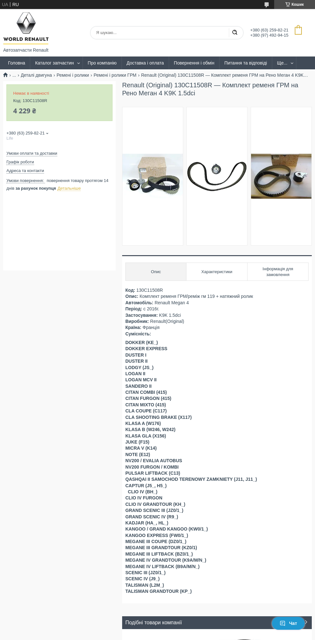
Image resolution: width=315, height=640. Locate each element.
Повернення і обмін (194, 62)
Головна (16, 62)
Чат (288, 623)
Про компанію (102, 62)
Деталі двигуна (36, 75)
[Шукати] (234, 32)
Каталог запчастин (54, 62)
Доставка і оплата (145, 62)
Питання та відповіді (245, 62)
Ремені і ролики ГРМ (115, 75)
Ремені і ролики (73, 75)
